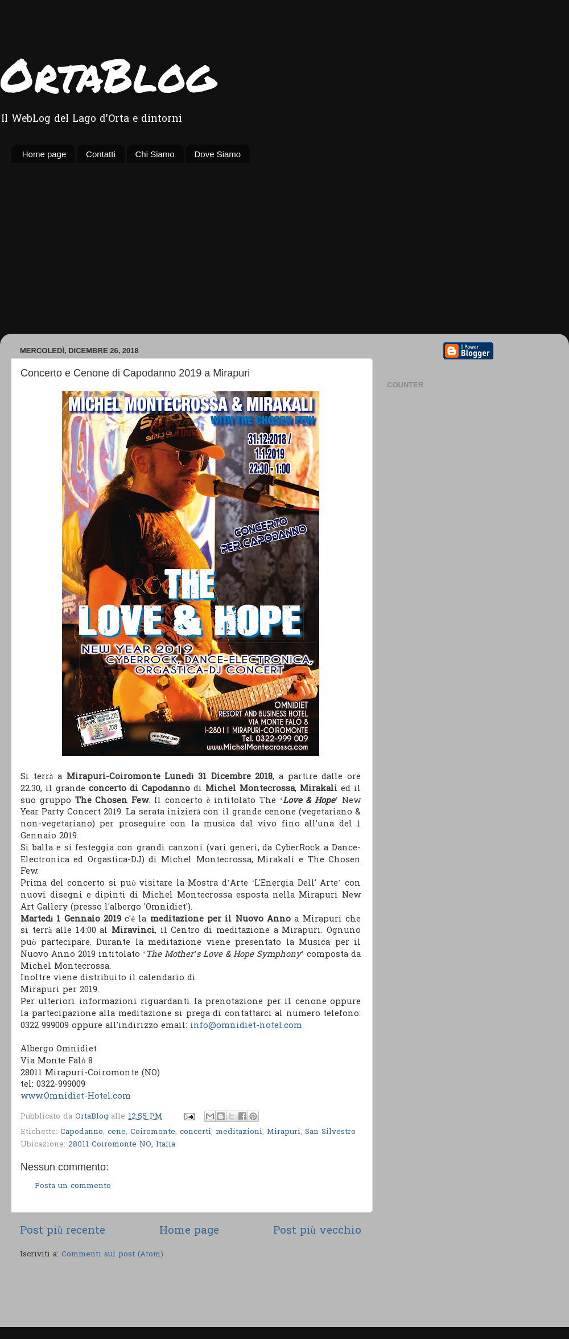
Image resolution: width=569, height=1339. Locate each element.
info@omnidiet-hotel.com (246, 1025)
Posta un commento (73, 1186)
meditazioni (239, 1132)
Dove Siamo (217, 154)
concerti (195, 1132)
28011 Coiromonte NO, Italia (121, 1144)
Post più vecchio (317, 1231)
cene (117, 1132)
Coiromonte (152, 1132)
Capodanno (81, 1132)
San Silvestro (330, 1132)
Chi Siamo (155, 154)
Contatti (101, 154)
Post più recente (62, 1231)
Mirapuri (283, 1132)
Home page (44, 154)
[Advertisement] (284, 248)
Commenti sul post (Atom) (112, 1254)
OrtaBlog (108, 74)
